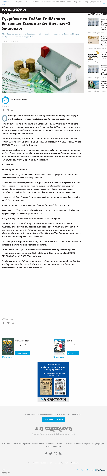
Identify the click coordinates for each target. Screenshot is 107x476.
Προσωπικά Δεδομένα (70, 463)
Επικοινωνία (55, 463)
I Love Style (60, 2)
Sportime (35, 2)
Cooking (85, 2)
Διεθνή (77, 443)
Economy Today (45, 2)
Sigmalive (20, 2)
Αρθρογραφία (97, 443)
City (53, 2)
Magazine (77, 2)
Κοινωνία (50, 443)
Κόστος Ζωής (38, 443)
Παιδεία (59, 443)
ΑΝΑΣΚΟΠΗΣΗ (22, 340)
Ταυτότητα (44, 463)
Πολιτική (6, 443)
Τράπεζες (7, 13)
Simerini (28, 2)
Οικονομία (17, 443)
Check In (69, 2)
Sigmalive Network (5, 3)
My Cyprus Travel (95, 2)
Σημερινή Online (19, 99)
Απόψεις (86, 443)
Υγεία (69, 340)
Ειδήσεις (69, 443)
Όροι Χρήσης (33, 463)
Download (22, 353)
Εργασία (26, 443)
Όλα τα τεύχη (8, 357)
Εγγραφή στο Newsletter (53, 419)
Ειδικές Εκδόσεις (53, 446)
